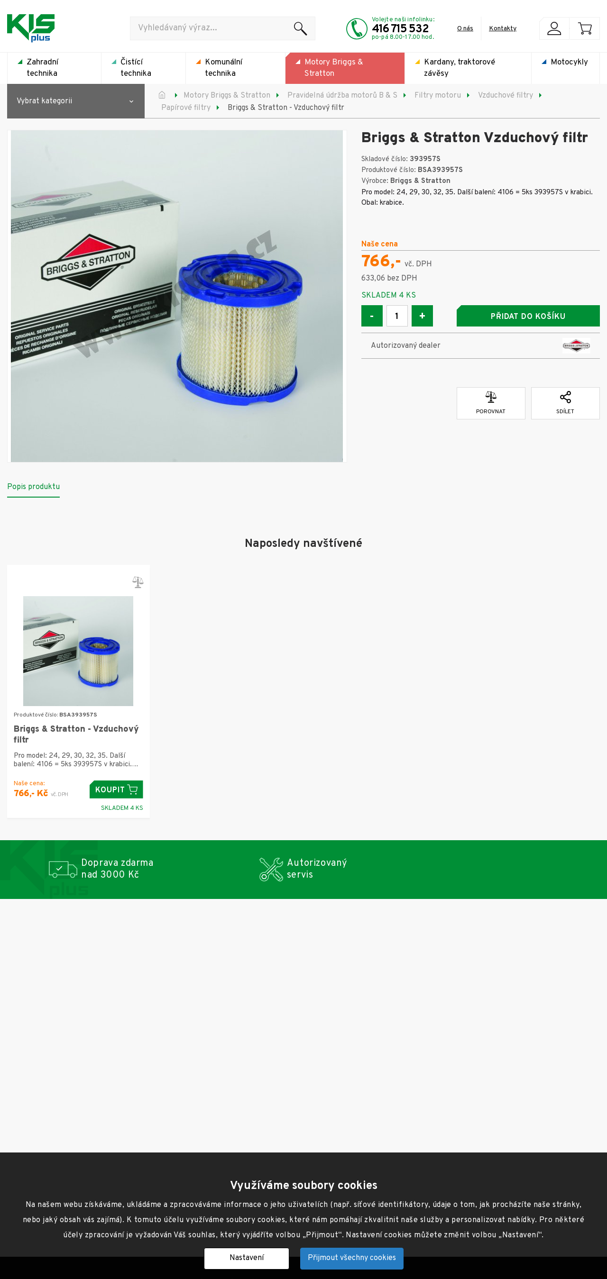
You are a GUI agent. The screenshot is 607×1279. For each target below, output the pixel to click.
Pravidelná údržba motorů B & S (342, 96)
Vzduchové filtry (505, 96)
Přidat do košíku (528, 317)
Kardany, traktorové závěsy (459, 68)
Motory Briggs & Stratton (333, 68)
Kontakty (502, 29)
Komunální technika (223, 68)
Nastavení (247, 1258)
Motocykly (569, 62)
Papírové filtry (186, 108)
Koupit (116, 789)
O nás (465, 29)
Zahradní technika (42, 68)
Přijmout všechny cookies (352, 1258)
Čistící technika (135, 68)
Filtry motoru (437, 96)
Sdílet (565, 403)
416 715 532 (400, 29)
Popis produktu (33, 487)
